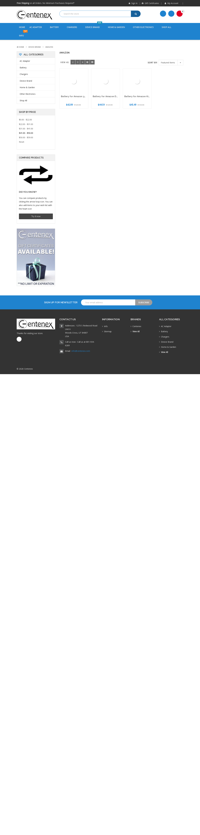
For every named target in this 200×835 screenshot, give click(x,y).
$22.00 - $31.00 (26, 124)
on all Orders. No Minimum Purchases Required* (46, 3)
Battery (56, 27)
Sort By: (152, 62)
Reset (21, 141)
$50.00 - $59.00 (26, 137)
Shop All (166, 27)
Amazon (49, 47)
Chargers (74, 27)
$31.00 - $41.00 (26, 128)
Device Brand (94, 26)
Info (23, 34)
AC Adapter (37, 27)
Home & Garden (118, 27)
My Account (172, 3)
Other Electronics (145, 27)
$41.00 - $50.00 (26, 133)
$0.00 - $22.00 (25, 119)
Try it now (35, 216)
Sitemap (108, 331)
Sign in (133, 3)
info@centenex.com (81, 351)
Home (22, 27)
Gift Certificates (150, 3)
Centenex (136, 326)
